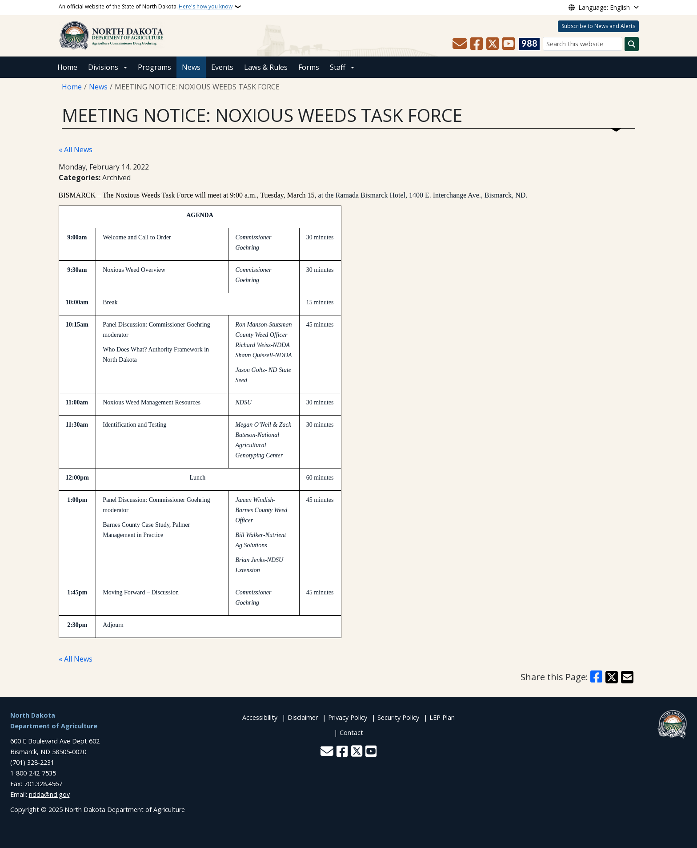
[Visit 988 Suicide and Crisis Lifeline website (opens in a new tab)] (529, 44)
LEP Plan (442, 717)
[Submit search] (632, 44)
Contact (351, 732)
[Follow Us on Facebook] (476, 44)
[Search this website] (582, 44)
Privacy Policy (347, 717)
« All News (75, 149)
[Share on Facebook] (596, 677)
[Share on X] (612, 677)
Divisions (103, 67)
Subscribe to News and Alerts (598, 26)
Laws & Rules (266, 67)
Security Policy (398, 717)
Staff (337, 67)
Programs (154, 67)
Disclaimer (303, 717)
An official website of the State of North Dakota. (145, 7)
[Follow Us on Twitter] (492, 44)
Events (222, 67)
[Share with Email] (627, 677)
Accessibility (259, 717)
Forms (308, 67)
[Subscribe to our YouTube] (508, 44)
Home (67, 67)
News (191, 67)
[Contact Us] (460, 44)
